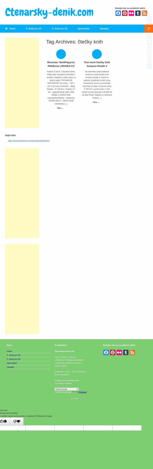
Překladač (79, 392)
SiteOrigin (74, 398)
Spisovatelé (83, 28)
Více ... (61, 108)
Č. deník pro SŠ (59, 28)
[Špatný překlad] (16, 421)
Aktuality (104, 28)
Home (10, 28)
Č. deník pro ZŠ (33, 28)
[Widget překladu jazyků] (67, 389)
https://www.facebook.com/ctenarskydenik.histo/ (28, 141)
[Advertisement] (22, 83)
